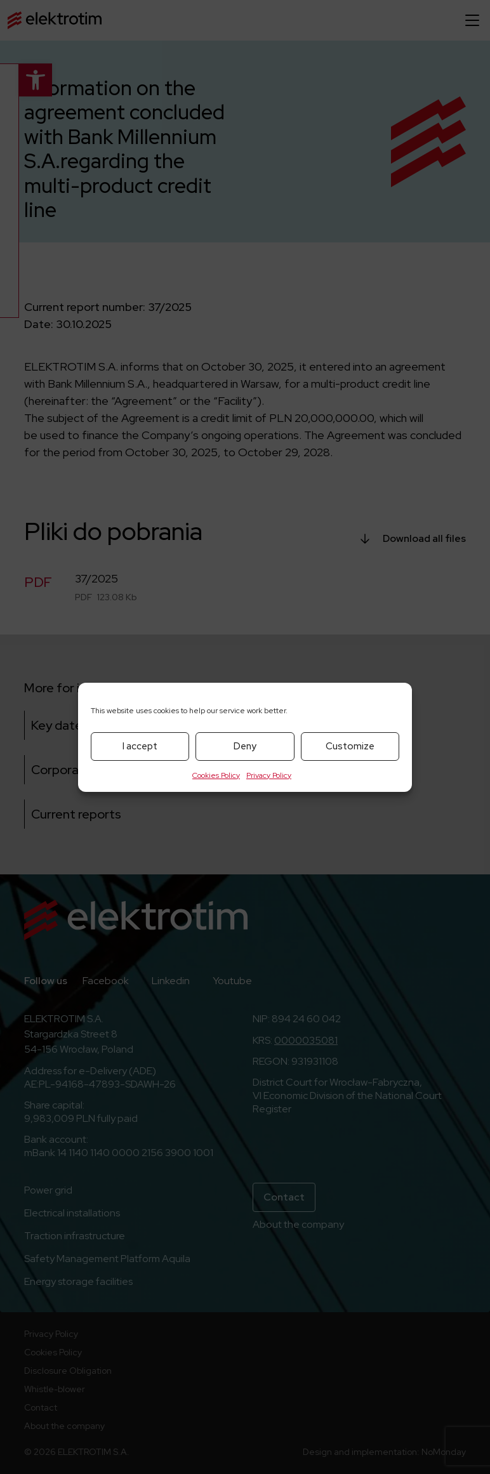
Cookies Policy (216, 775)
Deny (245, 746)
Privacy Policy (268, 775)
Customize (350, 746)
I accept (139, 746)
